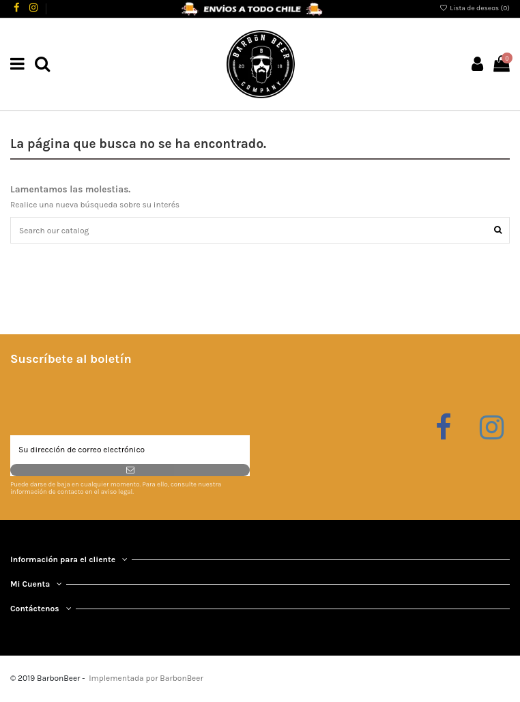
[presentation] (114, 401)
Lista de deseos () (474, 8)
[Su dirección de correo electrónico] (130, 449)
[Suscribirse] (130, 470)
